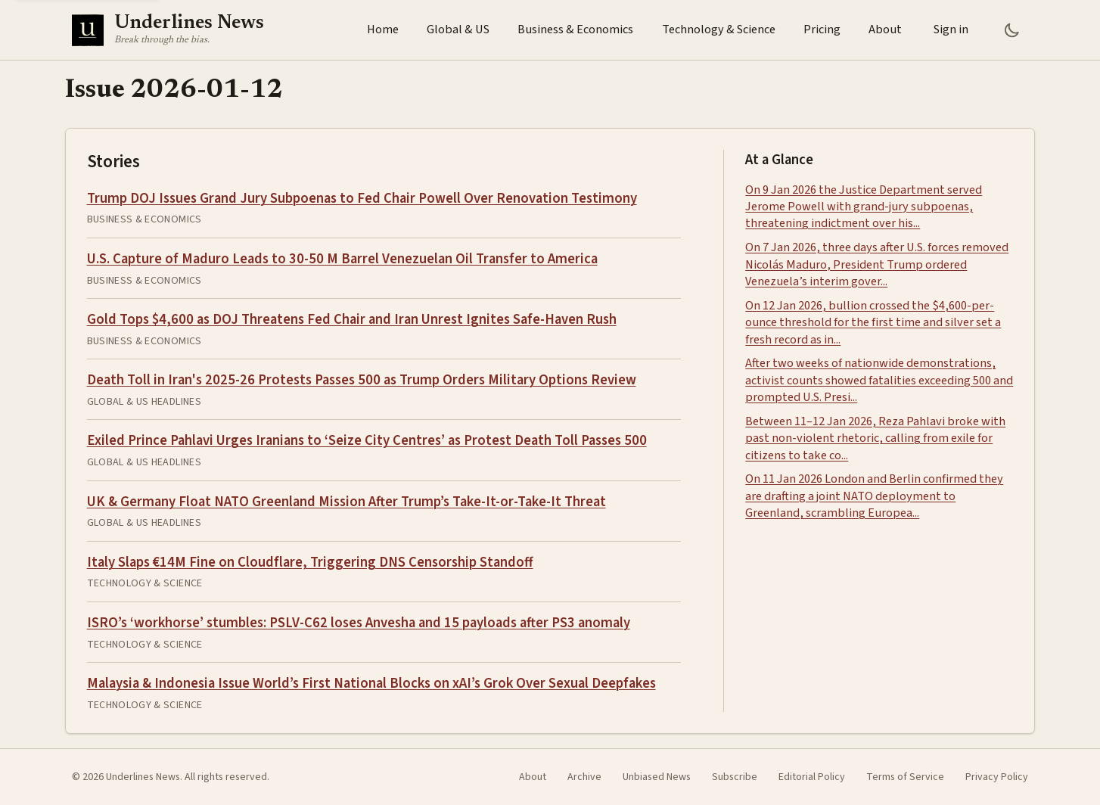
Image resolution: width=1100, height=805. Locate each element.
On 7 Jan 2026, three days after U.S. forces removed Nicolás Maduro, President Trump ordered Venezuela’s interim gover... (876, 264)
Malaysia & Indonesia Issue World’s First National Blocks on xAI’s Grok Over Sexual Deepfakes (371, 683)
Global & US (458, 30)
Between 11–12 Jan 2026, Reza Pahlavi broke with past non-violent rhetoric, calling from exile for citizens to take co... (875, 438)
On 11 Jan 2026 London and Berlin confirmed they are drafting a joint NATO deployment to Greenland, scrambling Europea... (874, 496)
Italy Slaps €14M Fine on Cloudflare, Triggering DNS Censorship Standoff (310, 562)
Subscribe (734, 777)
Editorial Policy (811, 777)
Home (383, 30)
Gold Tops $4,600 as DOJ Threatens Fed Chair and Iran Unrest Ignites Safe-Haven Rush (352, 319)
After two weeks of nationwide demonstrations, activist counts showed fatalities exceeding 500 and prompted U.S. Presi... (879, 380)
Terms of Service (905, 777)
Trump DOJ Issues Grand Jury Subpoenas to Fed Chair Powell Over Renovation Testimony (362, 198)
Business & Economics (575, 30)
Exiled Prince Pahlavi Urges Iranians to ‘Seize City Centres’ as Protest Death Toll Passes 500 (367, 440)
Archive (584, 777)
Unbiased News (657, 777)
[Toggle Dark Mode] (1012, 30)
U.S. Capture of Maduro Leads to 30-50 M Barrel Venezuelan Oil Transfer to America (342, 259)
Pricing (822, 30)
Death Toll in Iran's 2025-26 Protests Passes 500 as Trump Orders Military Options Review (361, 380)
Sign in (951, 29)
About (885, 30)
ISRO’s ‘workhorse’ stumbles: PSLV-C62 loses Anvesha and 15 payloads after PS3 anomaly (358, 622)
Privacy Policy (996, 777)
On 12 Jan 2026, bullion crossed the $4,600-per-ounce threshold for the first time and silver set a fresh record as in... (873, 323)
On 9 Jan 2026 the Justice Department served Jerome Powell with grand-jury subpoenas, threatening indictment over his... (863, 207)
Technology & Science (718, 30)
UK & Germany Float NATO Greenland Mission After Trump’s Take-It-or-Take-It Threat (346, 501)
